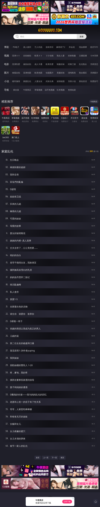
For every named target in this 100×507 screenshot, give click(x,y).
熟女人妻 (61, 55)
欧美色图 (38, 72)
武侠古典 (49, 81)
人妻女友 (38, 81)
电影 (6, 64)
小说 (6, 81)
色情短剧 (72, 89)
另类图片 (94, 72)
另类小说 (72, 81)
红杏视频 (61, 89)
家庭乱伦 (27, 81)
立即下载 (67, 501)
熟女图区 (83, 72)
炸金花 (72, 47)
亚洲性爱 (16, 64)
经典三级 (72, 64)
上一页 (45, 457)
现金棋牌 (83, 47)
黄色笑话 (83, 81)
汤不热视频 (49, 89)
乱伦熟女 (83, 64)
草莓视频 (38, 89)
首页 (37, 457)
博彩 (6, 47)
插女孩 (16, 89)
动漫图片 (49, 72)
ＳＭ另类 (94, 55)
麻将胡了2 (60, 47)
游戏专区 (49, 47)
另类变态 (94, 64)
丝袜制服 (72, 55)
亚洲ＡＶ (16, 55)
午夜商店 (27, 89)
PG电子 (16, 47)
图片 (6, 72)
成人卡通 (38, 64)
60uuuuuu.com (50, 30)
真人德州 (27, 47)
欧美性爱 (49, 64)
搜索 (82, 36)
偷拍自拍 (27, 64)
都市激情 (16, 81)
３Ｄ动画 (49, 55)
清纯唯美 (72, 72)
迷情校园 (61, 81)
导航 (6, 89)
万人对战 (38, 47)
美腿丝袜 (61, 72)
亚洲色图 (27, 72)
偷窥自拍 (16, 72)
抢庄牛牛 (94, 47)
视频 (6, 55)
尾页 (62, 457)
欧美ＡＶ (38, 55)
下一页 (54, 457)
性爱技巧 (94, 81)
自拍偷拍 (27, 55)
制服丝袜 (61, 64)
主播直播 (83, 55)
